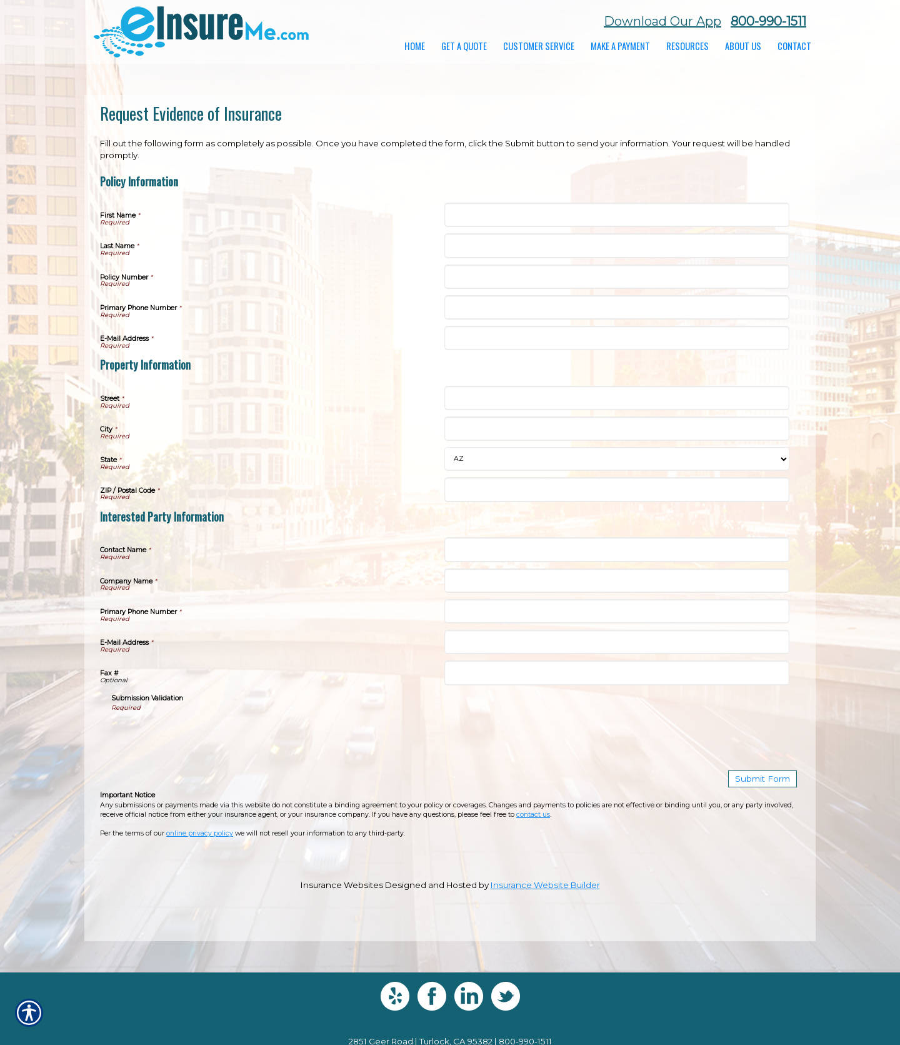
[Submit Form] (763, 778)
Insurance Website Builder (545, 884)
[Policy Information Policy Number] (616, 277)
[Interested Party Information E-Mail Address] (616, 642)
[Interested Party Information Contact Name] (616, 549)
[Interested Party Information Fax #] (616, 672)
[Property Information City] (616, 428)
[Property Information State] (616, 459)
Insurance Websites (342, 884)
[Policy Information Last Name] (616, 245)
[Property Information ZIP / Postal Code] (616, 489)
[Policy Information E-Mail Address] (616, 338)
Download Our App (662, 21)
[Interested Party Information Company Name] (616, 580)
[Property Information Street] (616, 398)
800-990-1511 (768, 21)
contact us (533, 814)
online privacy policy (199, 833)
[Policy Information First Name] (616, 215)
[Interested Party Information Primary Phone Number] (616, 611)
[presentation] (206, 736)
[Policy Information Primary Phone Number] (616, 307)
